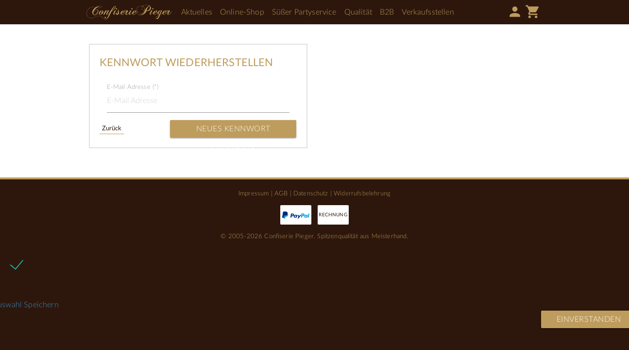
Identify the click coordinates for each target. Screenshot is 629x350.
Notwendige (48, 264)
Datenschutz (310, 193)
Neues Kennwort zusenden (233, 131)
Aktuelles (196, 12)
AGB (281, 193)
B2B (387, 12)
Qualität (358, 12)
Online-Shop (242, 12)
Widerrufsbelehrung (362, 193)
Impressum (253, 193)
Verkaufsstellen (428, 12)
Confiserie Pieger (129, 12)
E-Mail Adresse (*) (133, 87)
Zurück (112, 128)
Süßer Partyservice (304, 12)
